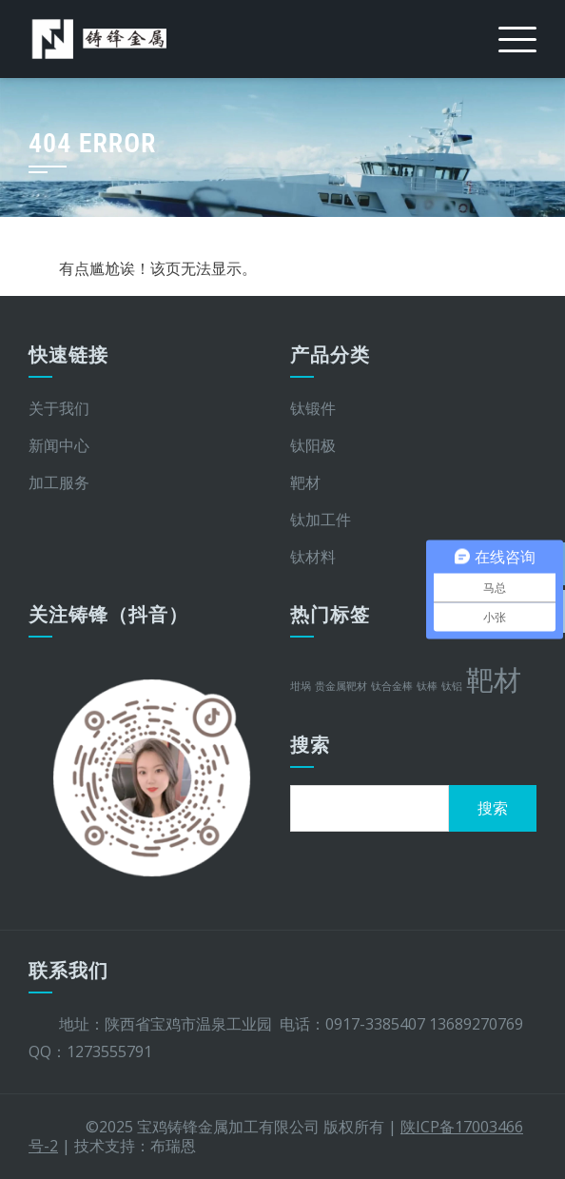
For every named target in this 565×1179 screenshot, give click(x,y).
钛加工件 (320, 519)
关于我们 (59, 408)
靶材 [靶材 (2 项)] (493, 679)
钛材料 (313, 556)
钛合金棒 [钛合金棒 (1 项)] (392, 686)
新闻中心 (59, 445)
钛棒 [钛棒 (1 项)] (427, 686)
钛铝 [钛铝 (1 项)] (451, 686)
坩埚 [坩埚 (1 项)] (300, 686)
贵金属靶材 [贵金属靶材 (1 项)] (341, 686)
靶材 (305, 482)
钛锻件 (313, 408)
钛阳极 (313, 445)
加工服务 (59, 482)
